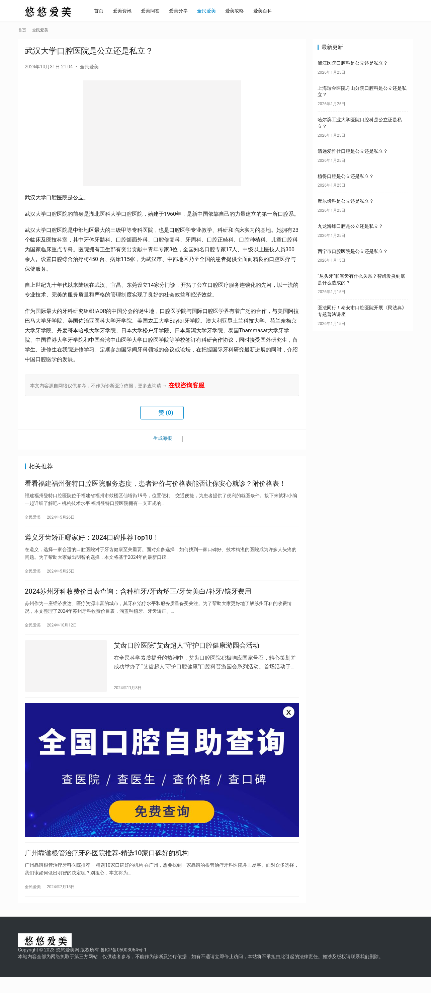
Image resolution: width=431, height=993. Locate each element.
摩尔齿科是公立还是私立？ (346, 201)
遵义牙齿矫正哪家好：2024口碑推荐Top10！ (92, 541)
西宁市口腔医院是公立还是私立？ (353, 251)
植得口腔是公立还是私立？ (346, 176)
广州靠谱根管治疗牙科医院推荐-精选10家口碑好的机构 (107, 868)
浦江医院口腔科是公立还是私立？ (353, 63)
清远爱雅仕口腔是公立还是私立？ (353, 151)
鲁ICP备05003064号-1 (123, 966)
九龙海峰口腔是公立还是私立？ (350, 226)
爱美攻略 (243, 10)
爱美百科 (271, 10)
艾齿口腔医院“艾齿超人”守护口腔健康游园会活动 (186, 655)
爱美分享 (187, 10)
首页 (107, 10)
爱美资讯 (131, 10)
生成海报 (158, 440)
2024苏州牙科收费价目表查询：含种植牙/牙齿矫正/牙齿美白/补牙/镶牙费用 (138, 598)
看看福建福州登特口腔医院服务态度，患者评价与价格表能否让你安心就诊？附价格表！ (155, 485)
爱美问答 (159, 10)
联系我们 (360, 972)
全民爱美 (215, 10)
